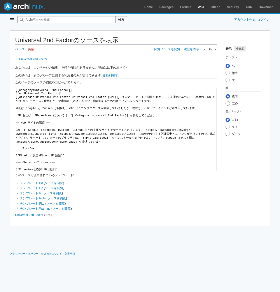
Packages (166, 7)
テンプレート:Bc (31, 199)
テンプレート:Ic (31, 209)
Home (148, 7)
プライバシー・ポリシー (24, 270)
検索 (121, 19)
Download (266, 7)
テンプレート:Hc (31, 204)
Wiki (201, 7)
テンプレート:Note (33, 214)
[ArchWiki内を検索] (67, 19)
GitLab (215, 7)
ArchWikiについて (51, 270)
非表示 (240, 48)
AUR (249, 7)
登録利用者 (110, 75)
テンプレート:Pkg (32, 220)
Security (233, 7)
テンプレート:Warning (35, 225)
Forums (185, 7)
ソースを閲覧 (54, 199)
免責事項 (70, 270)
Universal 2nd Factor (33, 59)
